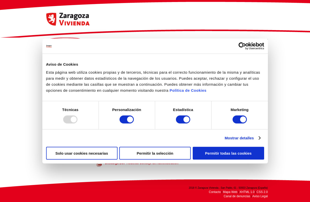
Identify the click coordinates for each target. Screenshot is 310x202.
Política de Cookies (188, 90)
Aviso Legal (260, 196)
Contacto (215, 192)
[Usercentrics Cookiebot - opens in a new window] (242, 46)
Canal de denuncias (237, 196)
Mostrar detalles (239, 138)
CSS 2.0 (262, 192)
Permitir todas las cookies (228, 153)
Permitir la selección (155, 153)
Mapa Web (230, 192)
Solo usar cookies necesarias (81, 153)
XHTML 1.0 (246, 192)
